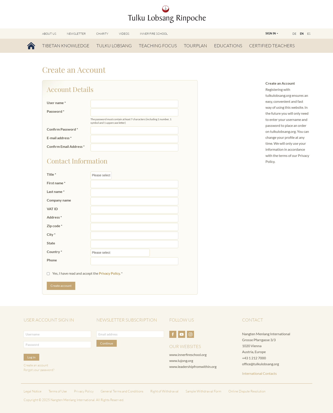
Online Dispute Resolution (246, 391)
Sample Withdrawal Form (203, 391)
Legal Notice (32, 391)
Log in (31, 357)
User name (56, 103)
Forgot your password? (39, 370)
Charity (102, 33)
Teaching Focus (158, 45)
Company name (59, 200)
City (51, 234)
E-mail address (59, 138)
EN (302, 33)
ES (308, 33)
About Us (49, 33)
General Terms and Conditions (122, 391)
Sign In (270, 33)
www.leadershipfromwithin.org (192, 366)
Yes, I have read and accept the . (87, 273)
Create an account (36, 365)
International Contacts (259, 373)
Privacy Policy (109, 273)
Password (55, 111)
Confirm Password (62, 129)
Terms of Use (58, 391)
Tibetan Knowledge (65, 45)
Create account (61, 285)
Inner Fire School (154, 33)
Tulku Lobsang (114, 45)
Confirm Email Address (66, 146)
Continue (106, 343)
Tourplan (195, 45)
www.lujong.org (181, 360)
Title (51, 174)
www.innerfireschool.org (188, 354)
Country (54, 251)
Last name (55, 191)
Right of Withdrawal (164, 391)
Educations (228, 45)
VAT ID (52, 209)
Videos (124, 33)
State (51, 243)
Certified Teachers (272, 45)
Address (54, 217)
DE (294, 33)
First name (56, 183)
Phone (52, 260)
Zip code (54, 226)
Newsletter (76, 33)
